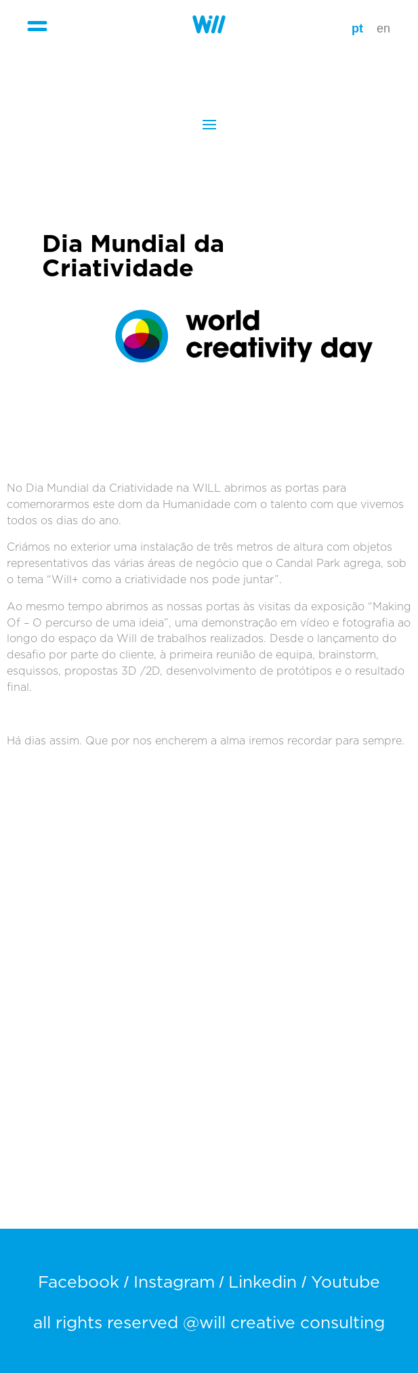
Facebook (78, 1282)
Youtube (345, 1282)
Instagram (174, 1282)
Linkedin (262, 1282)
